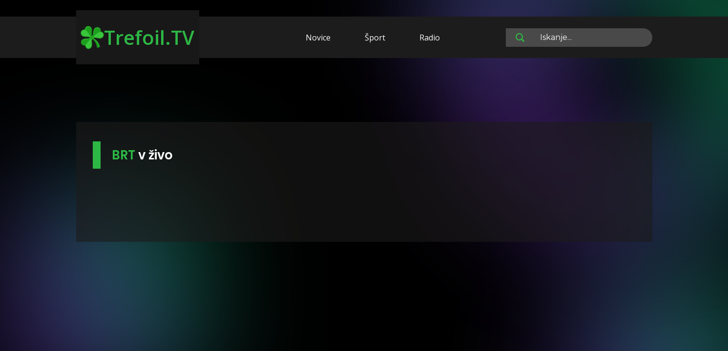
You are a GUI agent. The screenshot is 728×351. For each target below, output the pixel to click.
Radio (429, 37)
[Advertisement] (364, 92)
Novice (318, 37)
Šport (375, 37)
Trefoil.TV (137, 37)
